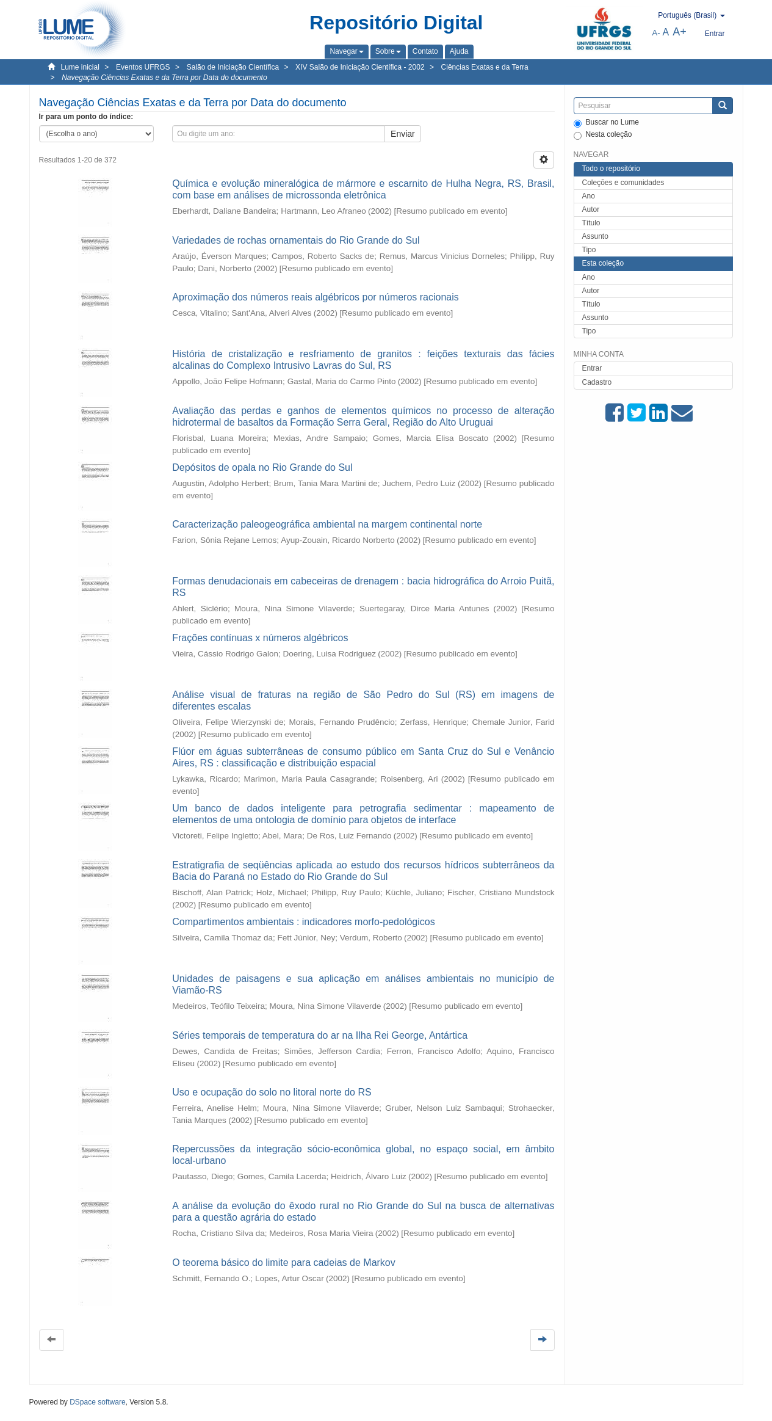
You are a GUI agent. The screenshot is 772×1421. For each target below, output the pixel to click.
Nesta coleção (603, 135)
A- (656, 32)
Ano (588, 196)
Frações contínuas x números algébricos (260, 638)
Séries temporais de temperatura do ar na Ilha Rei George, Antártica (319, 1035)
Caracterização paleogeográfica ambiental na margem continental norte (327, 524)
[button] (346, 51)
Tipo (589, 249)
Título (591, 223)
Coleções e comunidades (623, 182)
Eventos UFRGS (143, 67)
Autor (591, 209)
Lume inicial (80, 67)
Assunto (595, 236)
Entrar (592, 368)
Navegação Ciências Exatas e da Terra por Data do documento (164, 77)
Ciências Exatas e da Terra (484, 67)
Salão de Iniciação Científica (233, 67)
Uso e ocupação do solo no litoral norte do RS (271, 1092)
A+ (680, 32)
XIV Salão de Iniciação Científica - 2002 (359, 67)
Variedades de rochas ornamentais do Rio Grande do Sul (295, 240)
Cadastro (597, 382)
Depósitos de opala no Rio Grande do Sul (262, 467)
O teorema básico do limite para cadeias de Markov (283, 1262)
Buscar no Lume (606, 123)
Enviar (403, 134)
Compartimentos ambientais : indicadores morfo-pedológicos (303, 922)
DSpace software (97, 1402)
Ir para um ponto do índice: (86, 116)
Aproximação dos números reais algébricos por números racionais (315, 297)
